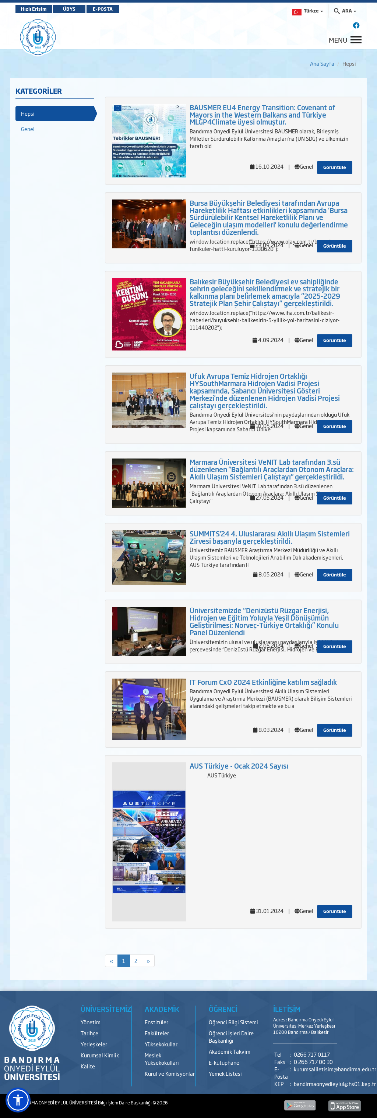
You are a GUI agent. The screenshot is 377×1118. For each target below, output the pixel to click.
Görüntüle (334, 167)
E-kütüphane (224, 1062)
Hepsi (28, 113)
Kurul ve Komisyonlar (170, 1073)
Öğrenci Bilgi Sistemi (233, 1022)
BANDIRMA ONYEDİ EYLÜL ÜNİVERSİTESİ (56, 1102)
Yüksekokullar (161, 1044)
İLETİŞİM (286, 1009)
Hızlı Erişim (34, 9)
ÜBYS (69, 9)
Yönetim (91, 1022)
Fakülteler (157, 1033)
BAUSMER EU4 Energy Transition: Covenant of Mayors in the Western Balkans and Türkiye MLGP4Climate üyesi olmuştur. (262, 115)
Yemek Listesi (225, 1073)
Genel (28, 129)
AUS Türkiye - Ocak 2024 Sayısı (239, 765)
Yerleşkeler (94, 1044)
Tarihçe (89, 1033)
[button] (18, 1100)
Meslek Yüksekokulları (162, 1058)
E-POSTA (104, 9)
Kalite (88, 1066)
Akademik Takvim (229, 1051)
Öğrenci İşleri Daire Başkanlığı (231, 1036)
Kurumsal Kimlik (100, 1055)
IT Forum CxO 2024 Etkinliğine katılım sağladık (263, 682)
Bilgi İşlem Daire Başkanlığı (125, 1102)
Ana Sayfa (322, 63)
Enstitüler (156, 1022)
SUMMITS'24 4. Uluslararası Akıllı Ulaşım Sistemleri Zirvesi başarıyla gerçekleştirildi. (270, 537)
